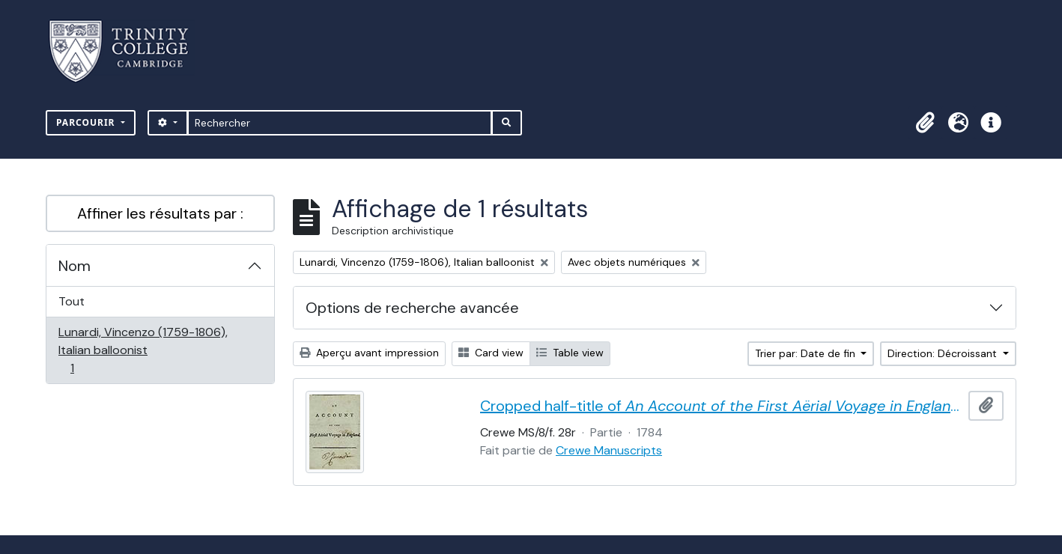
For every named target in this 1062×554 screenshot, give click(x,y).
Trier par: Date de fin (806, 353)
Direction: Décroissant (943, 353)
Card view (491, 352)
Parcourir (87, 122)
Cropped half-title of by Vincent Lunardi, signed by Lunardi (721, 406)
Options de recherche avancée (412, 307)
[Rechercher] (339, 123)
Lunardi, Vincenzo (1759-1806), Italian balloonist (143, 350)
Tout (71, 301)
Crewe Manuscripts (609, 450)
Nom (74, 266)
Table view (570, 352)
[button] (924, 122)
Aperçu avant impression (369, 352)
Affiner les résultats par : (160, 213)
